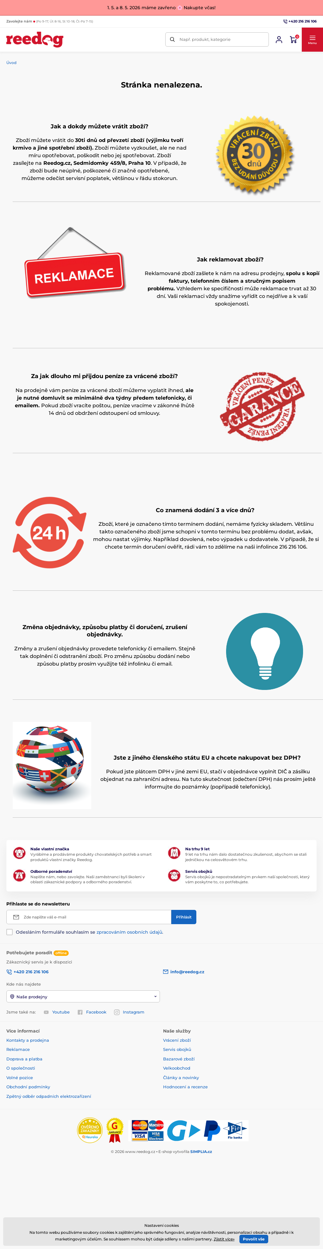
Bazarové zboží (179, 1058)
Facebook (91, 1012)
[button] (312, 39)
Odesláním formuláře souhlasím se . (89, 932)
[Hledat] (172, 39)
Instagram (129, 1012)
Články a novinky (181, 1077)
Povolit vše (254, 1239)
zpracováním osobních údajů (129, 932)
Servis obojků (177, 1049)
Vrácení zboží (177, 1039)
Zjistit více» (224, 1239)
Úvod (11, 62)
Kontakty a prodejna (27, 1039)
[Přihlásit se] (279, 39)
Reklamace (18, 1049)
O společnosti (20, 1068)
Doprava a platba (24, 1058)
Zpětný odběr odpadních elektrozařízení (48, 1095)
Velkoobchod (176, 1068)
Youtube (56, 1012)
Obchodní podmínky (28, 1086)
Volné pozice (19, 1077)
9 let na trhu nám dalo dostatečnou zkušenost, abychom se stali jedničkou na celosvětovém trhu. (246, 857)
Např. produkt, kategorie (205, 39)
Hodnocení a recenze (185, 1086)
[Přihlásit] (183, 917)
